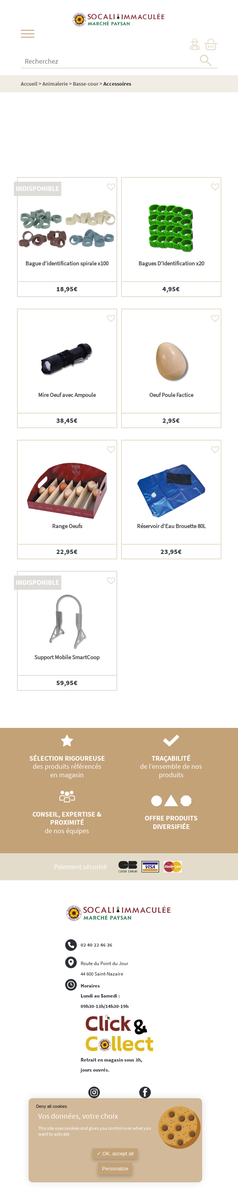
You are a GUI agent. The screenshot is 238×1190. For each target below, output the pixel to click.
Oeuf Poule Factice (171, 394)
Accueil (29, 83)
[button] (109, 184)
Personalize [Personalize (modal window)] (115, 1168)
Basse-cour (85, 83)
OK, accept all (115, 1153)
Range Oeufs (67, 526)
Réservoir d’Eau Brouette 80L (171, 526)
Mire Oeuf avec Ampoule (67, 394)
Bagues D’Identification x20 (171, 263)
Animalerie (55, 83)
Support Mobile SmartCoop (67, 657)
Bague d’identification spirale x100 (66, 263)
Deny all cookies (51, 1106)
